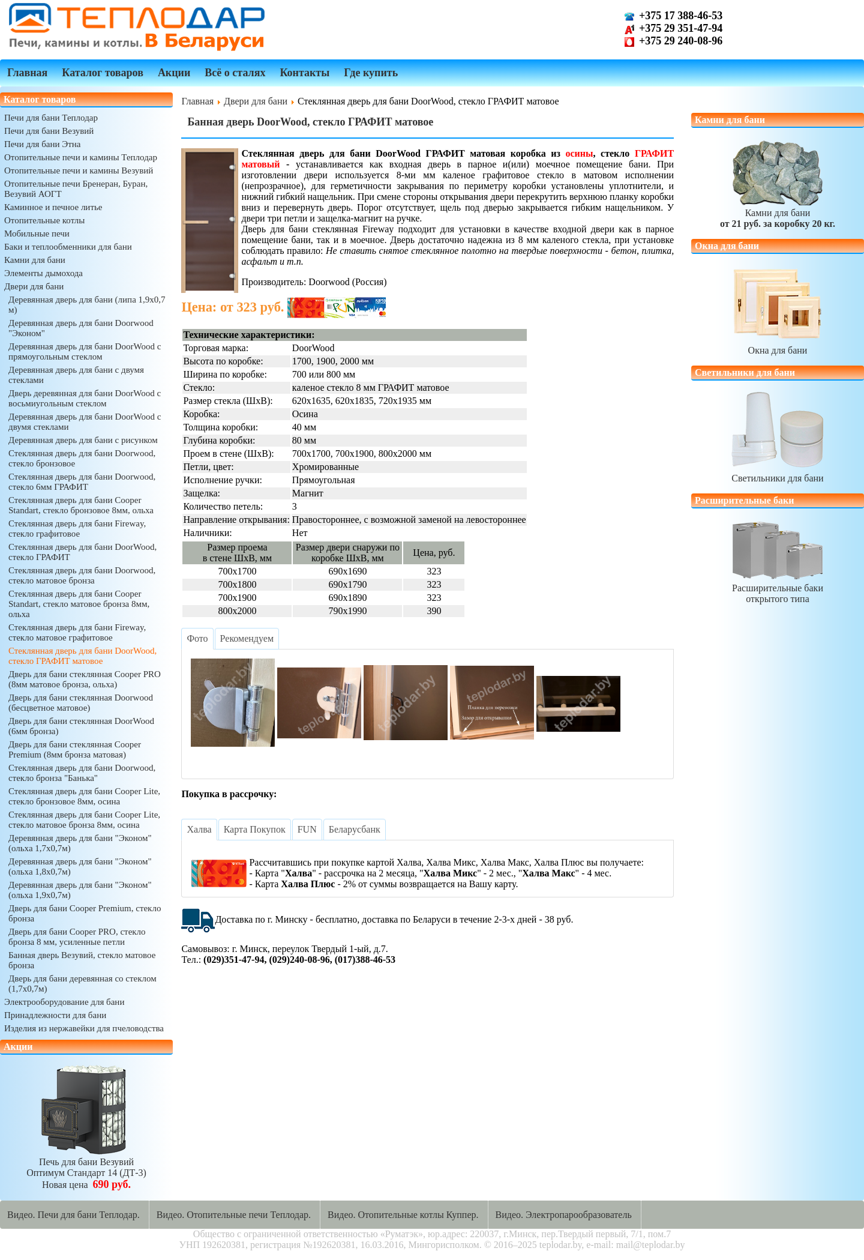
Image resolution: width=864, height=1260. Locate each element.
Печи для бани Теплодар (51, 117)
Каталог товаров (102, 73)
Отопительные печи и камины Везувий (78, 170)
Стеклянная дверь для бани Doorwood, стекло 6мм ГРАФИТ (81, 482)
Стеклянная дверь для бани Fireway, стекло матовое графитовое (77, 632)
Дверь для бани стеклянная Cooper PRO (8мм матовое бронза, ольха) (84, 679)
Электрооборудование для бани (64, 1002)
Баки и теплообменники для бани (68, 247)
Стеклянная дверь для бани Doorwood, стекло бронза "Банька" (81, 773)
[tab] (197, 639)
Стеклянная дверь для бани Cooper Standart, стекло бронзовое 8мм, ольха (81, 505)
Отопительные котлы (44, 220)
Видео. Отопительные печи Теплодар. (234, 1215)
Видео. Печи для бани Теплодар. (73, 1215)
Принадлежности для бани (55, 1015)
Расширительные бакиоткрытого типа (777, 588)
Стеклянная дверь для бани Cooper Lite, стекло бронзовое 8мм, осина (84, 796)
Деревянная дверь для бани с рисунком (83, 440)
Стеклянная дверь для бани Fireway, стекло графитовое (77, 528)
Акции (174, 73)
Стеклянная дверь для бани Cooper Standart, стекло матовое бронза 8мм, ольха (78, 604)
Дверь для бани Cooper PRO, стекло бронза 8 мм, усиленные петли (77, 937)
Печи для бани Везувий (49, 131)
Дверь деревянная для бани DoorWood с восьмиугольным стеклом (84, 398)
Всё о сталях (235, 73)
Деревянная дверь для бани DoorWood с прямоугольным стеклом (84, 351)
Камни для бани (34, 260)
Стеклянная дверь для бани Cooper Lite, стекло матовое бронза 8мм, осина (84, 820)
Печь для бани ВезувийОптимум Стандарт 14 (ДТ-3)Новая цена (86, 1168)
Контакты (304, 73)
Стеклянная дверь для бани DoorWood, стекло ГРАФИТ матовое (82, 656)
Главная (27, 73)
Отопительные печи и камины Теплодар (80, 157)
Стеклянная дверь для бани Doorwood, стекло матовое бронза (81, 575)
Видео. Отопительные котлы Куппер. (403, 1215)
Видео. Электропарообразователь (564, 1215)
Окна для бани (778, 344)
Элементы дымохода (43, 273)
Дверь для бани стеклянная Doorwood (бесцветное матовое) (80, 703)
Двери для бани (34, 286)
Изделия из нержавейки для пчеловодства (84, 1028)
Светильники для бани (778, 472)
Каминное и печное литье (53, 207)
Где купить (371, 73)
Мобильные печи (37, 233)
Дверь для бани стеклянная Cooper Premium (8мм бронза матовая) (74, 749)
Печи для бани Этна (42, 144)
